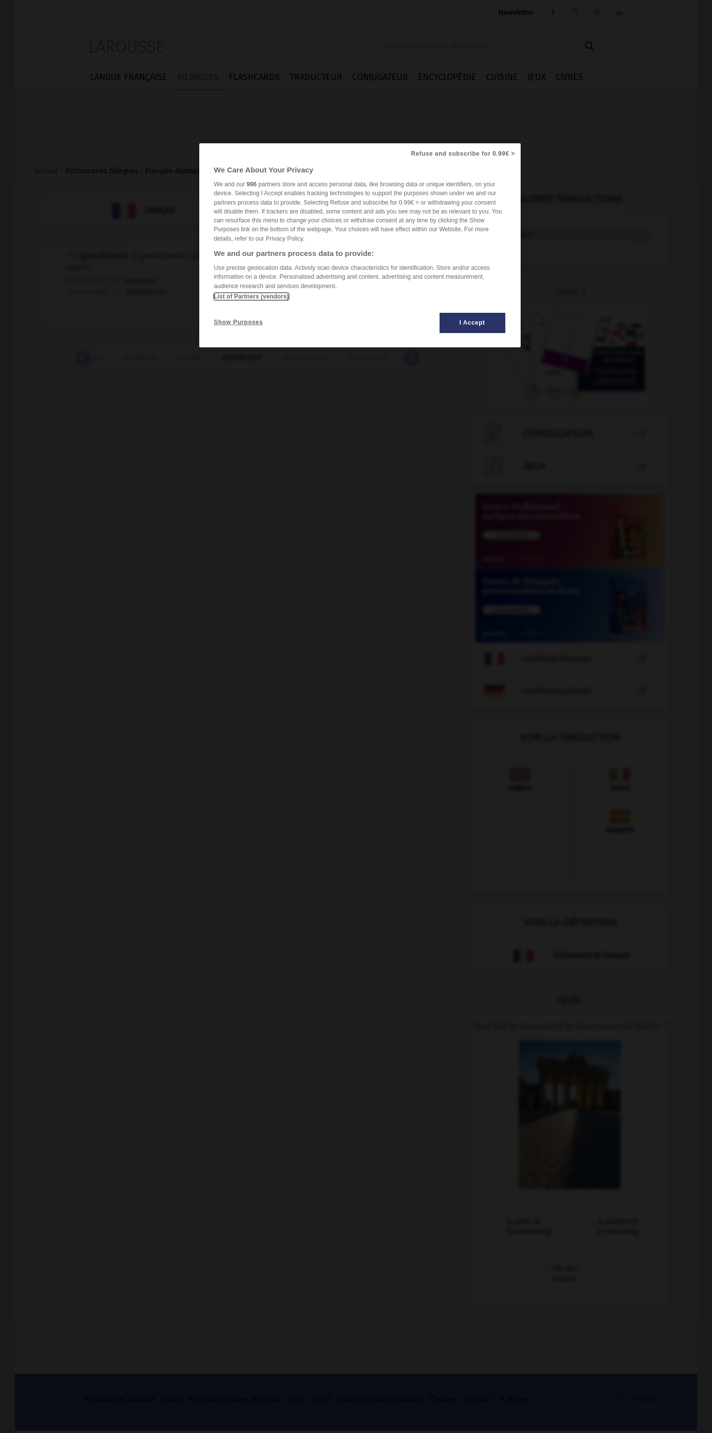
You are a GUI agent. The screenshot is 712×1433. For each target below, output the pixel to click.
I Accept (472, 322)
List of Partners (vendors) (251, 296)
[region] (360, 245)
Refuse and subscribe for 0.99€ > (463, 153)
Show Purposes (238, 322)
